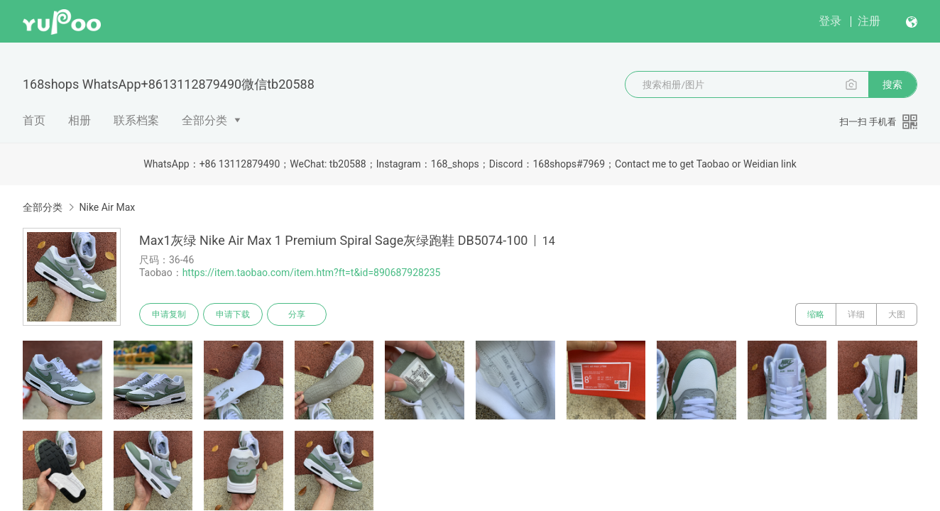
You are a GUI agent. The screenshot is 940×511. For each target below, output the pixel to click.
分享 (296, 314)
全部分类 (204, 120)
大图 (896, 314)
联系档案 (136, 120)
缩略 (815, 314)
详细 (856, 314)
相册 (79, 120)
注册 (869, 21)
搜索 (892, 84)
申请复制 (169, 314)
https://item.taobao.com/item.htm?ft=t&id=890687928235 (311, 272)
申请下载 (233, 314)
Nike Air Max (107, 207)
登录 (830, 21)
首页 (34, 120)
